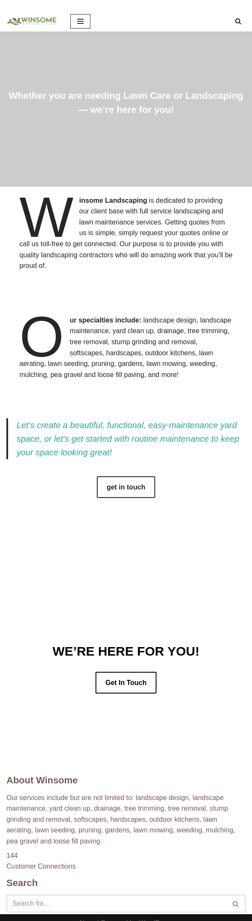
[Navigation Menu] (80, 21)
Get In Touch (126, 682)
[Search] (238, 21)
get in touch (126, 487)
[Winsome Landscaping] (32, 21)
